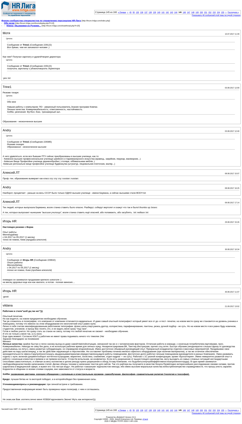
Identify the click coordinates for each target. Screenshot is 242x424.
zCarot (145, 419)
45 (130, 12)
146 (184, 12)
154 (218, 12)
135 (137, 12)
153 (214, 12)
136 (141, 12)
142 (167, 12)
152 (209, 12)
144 (175, 12)
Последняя (233, 12)
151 (205, 12)
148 (192, 12)
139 (154, 12)
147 (188, 12)
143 (171, 12)
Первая (122, 12)
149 (197, 12)
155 (222, 12)
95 (134, 12)
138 (150, 12)
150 (201, 12)
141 (163, 12)
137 (145, 12)
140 (158, 12)
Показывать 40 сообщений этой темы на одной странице (216, 15)
